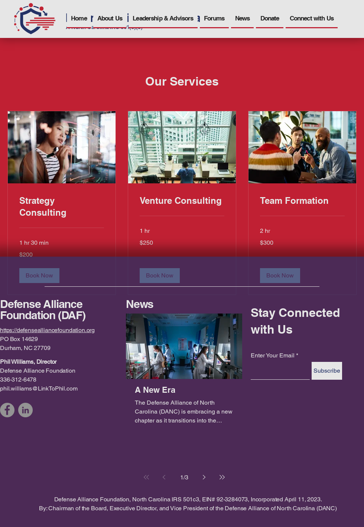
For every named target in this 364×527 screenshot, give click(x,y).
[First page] (146, 477)
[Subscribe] (327, 371)
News (139, 304)
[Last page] (222, 477)
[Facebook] (7, 410)
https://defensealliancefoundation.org (47, 330)
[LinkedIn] (25, 410)
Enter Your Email (273, 356)
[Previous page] (164, 477)
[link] (61, 207)
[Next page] (204, 477)
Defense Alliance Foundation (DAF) (42, 309)
